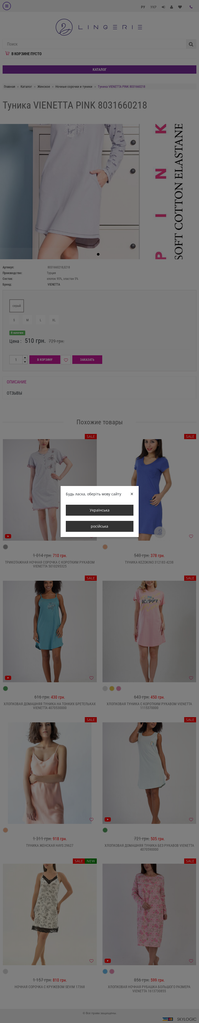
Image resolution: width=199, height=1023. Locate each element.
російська (99, 526)
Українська (100, 510)
